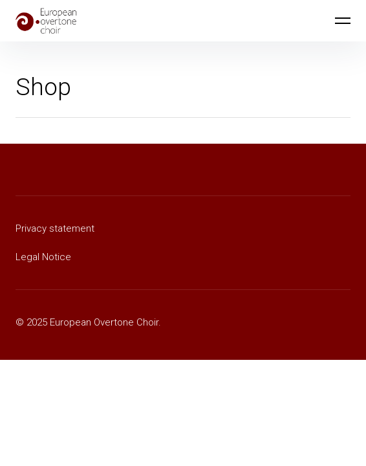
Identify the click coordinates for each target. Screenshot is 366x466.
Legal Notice (43, 257)
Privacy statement (55, 228)
